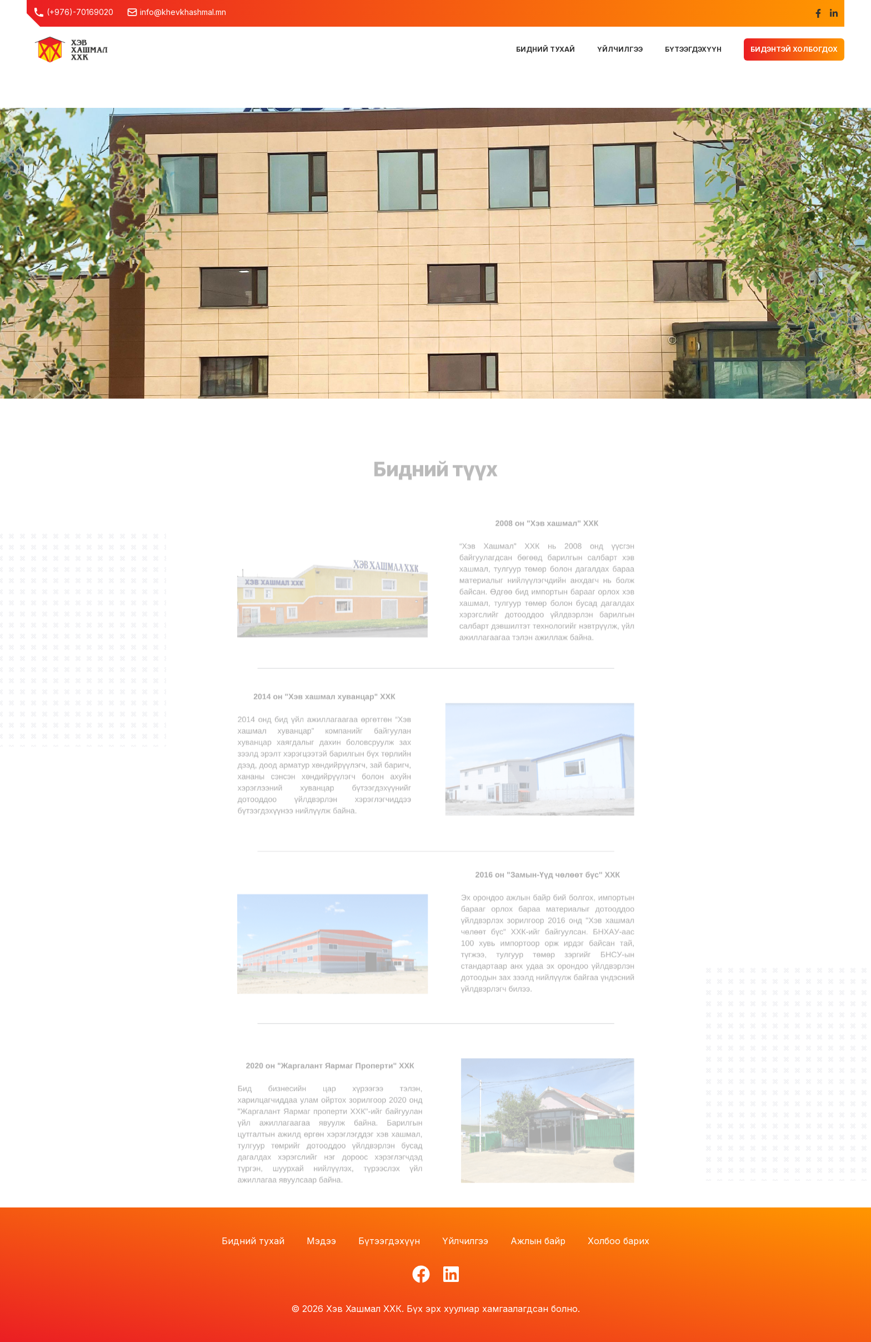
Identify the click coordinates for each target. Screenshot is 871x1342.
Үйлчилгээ (465, 1240)
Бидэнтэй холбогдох (794, 49)
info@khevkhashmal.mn (176, 12)
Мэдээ (321, 1240)
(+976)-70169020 (73, 12)
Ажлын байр (537, 1240)
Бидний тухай (253, 1240)
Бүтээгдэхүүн (389, 1240)
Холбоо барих (618, 1240)
